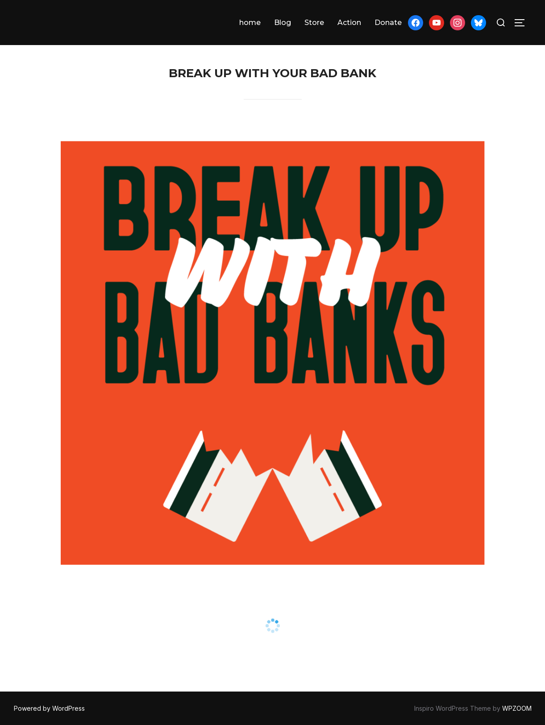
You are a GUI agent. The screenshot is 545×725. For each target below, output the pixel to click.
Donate (388, 22)
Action (349, 22)
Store (314, 22)
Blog (282, 22)
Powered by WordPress (49, 708)
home (250, 22)
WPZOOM (517, 708)
